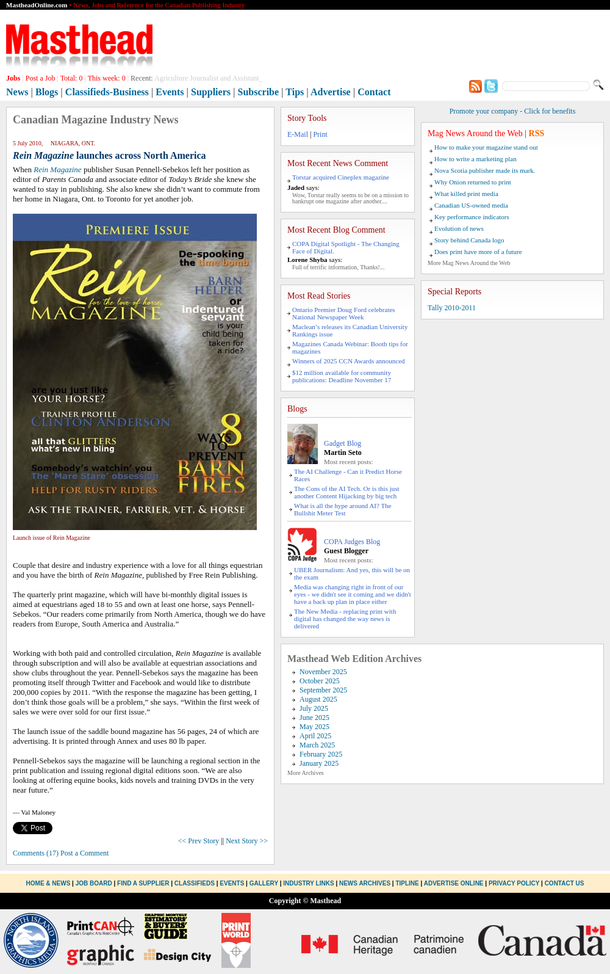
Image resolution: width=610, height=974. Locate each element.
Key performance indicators (471, 216)
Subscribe (258, 92)
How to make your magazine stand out (486, 147)
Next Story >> (247, 841)
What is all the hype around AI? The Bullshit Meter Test (343, 509)
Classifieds (194, 883)
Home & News (49, 883)
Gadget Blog (342, 443)
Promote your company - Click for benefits (513, 111)
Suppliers (211, 92)
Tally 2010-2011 (452, 307)
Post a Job (41, 78)
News (17, 92)
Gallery (263, 883)
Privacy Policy (514, 883)
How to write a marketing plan (475, 158)
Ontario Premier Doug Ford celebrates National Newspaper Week (343, 313)
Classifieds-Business (107, 92)
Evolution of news (459, 228)
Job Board (94, 883)
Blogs (46, 92)
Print (320, 134)
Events (170, 92)
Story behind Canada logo (469, 240)
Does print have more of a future (478, 251)
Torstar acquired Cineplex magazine (340, 177)
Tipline (406, 883)
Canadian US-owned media (471, 205)
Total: (71, 78)
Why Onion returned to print (472, 182)
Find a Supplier (143, 883)
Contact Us (564, 883)
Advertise (330, 92)
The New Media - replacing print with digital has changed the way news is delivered (345, 619)
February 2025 (321, 754)
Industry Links (308, 883)
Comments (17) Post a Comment (61, 853)
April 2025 (315, 736)
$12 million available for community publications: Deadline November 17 (341, 376)
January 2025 (319, 763)
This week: (107, 78)
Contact (373, 92)
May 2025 (314, 726)
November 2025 (323, 671)
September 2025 (323, 690)
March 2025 (317, 745)
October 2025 (320, 681)
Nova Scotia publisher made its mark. (485, 170)
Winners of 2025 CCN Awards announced (348, 361)
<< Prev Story (199, 841)
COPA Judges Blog (352, 541)
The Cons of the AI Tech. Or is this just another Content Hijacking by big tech (347, 492)
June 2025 (314, 717)
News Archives (364, 883)
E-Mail (297, 134)
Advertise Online (454, 883)
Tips (294, 92)
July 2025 (314, 708)
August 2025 (318, 699)
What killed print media (466, 193)
